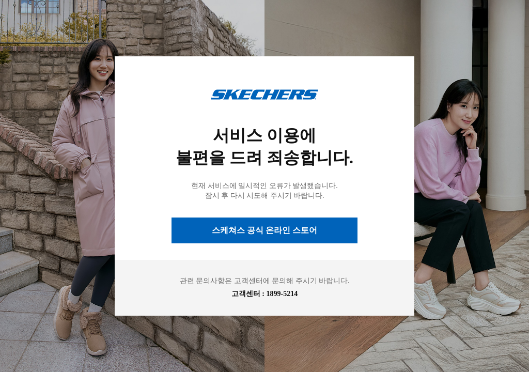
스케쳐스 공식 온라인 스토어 (264, 230)
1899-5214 (282, 294)
